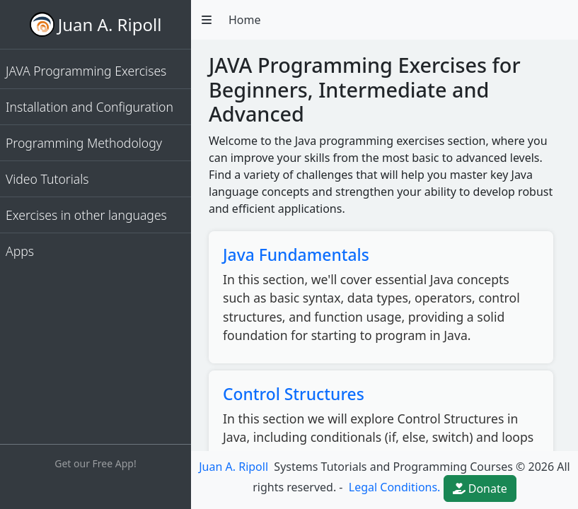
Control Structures (293, 394)
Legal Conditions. (393, 487)
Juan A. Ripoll (110, 24)
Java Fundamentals (296, 255)
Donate (480, 488)
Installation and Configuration (89, 106)
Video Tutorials (47, 178)
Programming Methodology (84, 142)
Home (245, 20)
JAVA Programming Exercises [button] (86, 70)
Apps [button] (20, 250)
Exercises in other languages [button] (86, 214)
